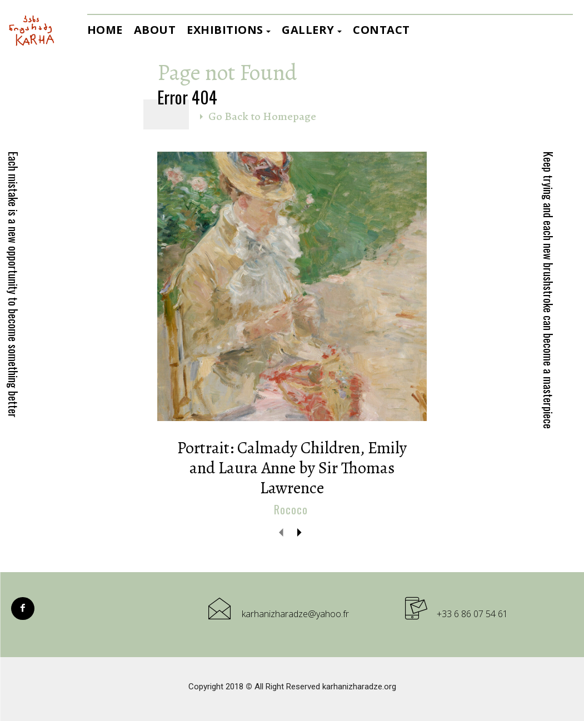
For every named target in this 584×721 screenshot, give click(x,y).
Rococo (291, 510)
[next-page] (299, 532)
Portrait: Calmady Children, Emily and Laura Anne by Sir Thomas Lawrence (292, 468)
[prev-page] (281, 532)
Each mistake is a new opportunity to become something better (13, 285)
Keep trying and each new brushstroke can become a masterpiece (548, 290)
